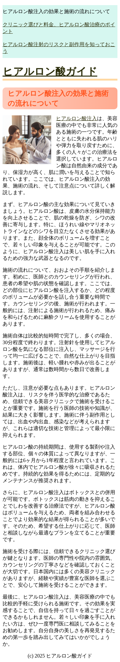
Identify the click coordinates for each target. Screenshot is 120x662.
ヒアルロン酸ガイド (50, 71)
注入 (92, 118)
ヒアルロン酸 (71, 118)
